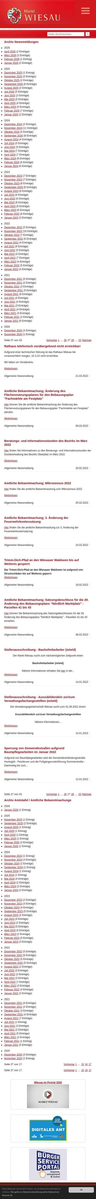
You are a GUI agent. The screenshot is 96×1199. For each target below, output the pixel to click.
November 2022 (13, 231)
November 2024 (13, 128)
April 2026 (10, 51)
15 (82, 1064)
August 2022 (11, 242)
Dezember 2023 (13, 175)
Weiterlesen (10, 368)
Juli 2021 (9, 298)
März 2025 (10, 106)
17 (90, 1064)
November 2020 (13, 334)
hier (63, 670)
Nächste (86, 340)
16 (86, 1064)
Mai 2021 (9, 305)
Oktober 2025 (12, 80)
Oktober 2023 (12, 183)
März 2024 (10, 158)
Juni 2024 (9, 147)
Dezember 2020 (13, 330)
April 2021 (10, 309)
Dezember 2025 (13, 72)
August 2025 (11, 87)
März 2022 (10, 261)
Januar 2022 (11, 269)
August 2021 (11, 294)
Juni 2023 (9, 198)
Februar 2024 (11, 162)
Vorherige (51, 340)
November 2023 (13, 179)
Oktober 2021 (12, 286)
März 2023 (10, 210)
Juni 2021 (9, 301)
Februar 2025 (11, 110)
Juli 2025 (9, 91)
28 (72, 340)
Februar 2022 (11, 265)
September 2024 (13, 135)
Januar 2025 (11, 114)
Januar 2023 (11, 217)
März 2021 (10, 313)
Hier (6, 404)
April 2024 (10, 154)
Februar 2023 (11, 213)
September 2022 (13, 238)
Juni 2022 (9, 250)
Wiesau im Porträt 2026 (48, 1082)
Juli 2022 (9, 246)
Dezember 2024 (13, 124)
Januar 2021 (11, 320)
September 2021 (13, 290)
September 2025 (13, 84)
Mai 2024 (9, 150)
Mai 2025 (9, 99)
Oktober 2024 (12, 131)
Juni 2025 (9, 95)
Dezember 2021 (13, 279)
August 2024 (11, 139)
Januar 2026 (11, 63)
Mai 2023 (9, 202)
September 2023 (13, 187)
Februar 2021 (11, 317)
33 (80, 340)
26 (65, 340)
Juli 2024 (9, 143)
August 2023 (11, 191)
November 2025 (13, 76)
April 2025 (10, 103)
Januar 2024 (11, 166)
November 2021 (13, 282)
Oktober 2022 (12, 235)
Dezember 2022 (13, 227)
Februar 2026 (11, 59)
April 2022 (10, 257)
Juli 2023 (9, 194)
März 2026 (10, 55)
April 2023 (10, 206)
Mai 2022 (9, 254)
